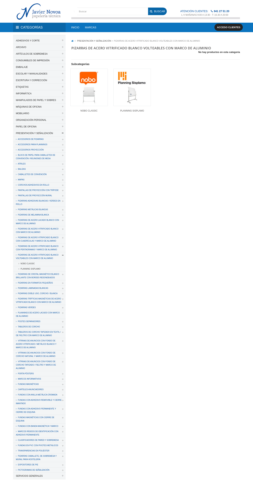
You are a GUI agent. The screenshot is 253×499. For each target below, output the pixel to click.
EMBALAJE (22, 67)
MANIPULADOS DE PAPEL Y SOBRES (36, 100)
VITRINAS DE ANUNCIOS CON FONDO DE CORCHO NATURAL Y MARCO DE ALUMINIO (35, 354)
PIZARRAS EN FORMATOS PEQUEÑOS (35, 283)
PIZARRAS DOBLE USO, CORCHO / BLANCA (37, 293)
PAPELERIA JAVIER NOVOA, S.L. (39, 491)
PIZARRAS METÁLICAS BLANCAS (32, 209)
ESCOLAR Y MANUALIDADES (31, 73)
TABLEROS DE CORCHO (28, 327)
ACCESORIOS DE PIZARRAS (30, 139)
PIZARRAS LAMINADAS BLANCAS (32, 288)
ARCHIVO (21, 47)
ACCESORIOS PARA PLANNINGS (32, 144)
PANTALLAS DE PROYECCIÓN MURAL (34, 195)
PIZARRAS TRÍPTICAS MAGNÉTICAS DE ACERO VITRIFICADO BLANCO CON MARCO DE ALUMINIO (38, 300)
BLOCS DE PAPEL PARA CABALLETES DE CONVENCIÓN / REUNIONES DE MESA (35, 157)
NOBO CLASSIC (27, 264)
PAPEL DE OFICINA (26, 126)
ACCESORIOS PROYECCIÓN (30, 150)
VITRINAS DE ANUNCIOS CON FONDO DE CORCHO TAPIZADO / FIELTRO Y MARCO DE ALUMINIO (36, 364)
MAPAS (20, 180)
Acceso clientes (228, 27)
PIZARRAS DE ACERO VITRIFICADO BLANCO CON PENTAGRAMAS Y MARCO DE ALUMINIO (37, 248)
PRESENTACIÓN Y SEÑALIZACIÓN (34, 133)
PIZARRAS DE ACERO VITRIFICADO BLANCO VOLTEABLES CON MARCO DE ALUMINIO (37, 256)
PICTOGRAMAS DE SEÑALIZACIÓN (33, 470)
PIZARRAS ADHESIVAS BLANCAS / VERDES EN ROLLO (38, 202)
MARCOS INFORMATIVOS (29, 379)
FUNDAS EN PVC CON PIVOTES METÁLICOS (37, 445)
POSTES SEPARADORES (28, 321)
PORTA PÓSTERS (25, 374)
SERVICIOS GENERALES (29, 476)
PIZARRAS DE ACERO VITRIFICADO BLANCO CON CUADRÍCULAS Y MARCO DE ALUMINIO (37, 239)
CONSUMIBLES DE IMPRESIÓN (33, 60)
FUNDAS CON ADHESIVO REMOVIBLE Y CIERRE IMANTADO (39, 401)
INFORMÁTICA (24, 93)
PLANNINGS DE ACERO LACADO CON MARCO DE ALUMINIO (38, 314)
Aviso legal (126, 491)
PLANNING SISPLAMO (30, 269)
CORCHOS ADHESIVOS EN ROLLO (33, 185)
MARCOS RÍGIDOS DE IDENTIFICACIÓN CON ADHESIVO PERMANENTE (37, 433)
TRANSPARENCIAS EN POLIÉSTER (33, 451)
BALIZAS (21, 169)
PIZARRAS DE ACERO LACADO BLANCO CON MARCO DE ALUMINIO (37, 222)
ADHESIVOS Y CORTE (28, 40)
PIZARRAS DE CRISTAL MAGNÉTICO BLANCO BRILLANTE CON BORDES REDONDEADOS (37, 276)
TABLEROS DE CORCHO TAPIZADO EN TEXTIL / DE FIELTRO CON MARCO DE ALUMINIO (38, 333)
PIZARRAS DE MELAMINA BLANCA (33, 215)
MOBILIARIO (22, 113)
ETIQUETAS (22, 87)
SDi (235, 491)
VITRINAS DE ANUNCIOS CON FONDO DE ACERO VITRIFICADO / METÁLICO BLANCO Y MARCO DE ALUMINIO (36, 344)
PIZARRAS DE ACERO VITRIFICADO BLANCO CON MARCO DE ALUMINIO (37, 230)
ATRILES (21, 164)
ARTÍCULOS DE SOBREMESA (32, 54)
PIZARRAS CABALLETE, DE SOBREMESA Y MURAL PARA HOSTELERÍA (36, 457)
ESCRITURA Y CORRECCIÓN (31, 80)
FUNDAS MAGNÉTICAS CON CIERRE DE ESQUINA (35, 419)
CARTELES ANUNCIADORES (30, 389)
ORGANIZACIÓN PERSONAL (31, 120)
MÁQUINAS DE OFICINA (29, 106)
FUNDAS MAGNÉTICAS (28, 384)
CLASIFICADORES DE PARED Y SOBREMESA (38, 440)
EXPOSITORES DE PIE (27, 465)
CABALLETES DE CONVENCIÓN (32, 174)
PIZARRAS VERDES (26, 307)
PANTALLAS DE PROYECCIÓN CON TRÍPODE (38, 190)
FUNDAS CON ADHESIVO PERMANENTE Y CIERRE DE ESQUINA (36, 410)
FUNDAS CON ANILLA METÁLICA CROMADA (37, 395)
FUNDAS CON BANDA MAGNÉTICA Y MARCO (37, 426)
